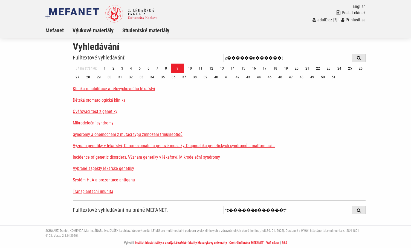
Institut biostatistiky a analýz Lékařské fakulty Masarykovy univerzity (181, 243)
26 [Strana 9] (361, 68)
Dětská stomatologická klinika (99, 100)
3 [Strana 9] (122, 68)
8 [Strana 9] (166, 68)
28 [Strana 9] (88, 77)
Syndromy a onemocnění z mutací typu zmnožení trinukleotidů (128, 134)
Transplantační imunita (93, 191)
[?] (335, 19)
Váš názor (272, 243)
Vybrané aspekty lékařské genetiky (103, 168)
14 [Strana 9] (233, 68)
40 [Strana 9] (216, 77)
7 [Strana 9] (157, 68)
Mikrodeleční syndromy (93, 123)
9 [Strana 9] (177, 68)
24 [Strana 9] (339, 68)
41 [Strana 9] (227, 77)
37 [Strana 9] (184, 77)
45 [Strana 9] (269, 77)
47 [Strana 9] (291, 77)
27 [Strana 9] (77, 77)
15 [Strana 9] (243, 68)
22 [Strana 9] (318, 68)
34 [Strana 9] (152, 77)
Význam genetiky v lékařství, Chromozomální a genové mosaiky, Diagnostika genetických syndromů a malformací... (174, 145)
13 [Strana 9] (222, 68)
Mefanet (54, 30)
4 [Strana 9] (131, 68)
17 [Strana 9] (265, 68)
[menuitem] (59, 30)
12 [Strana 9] (211, 68)
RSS (284, 243)
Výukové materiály (93, 30)
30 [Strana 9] (109, 77)
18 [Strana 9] (275, 68)
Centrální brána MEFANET (246, 243)
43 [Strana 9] (248, 77)
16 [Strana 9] (254, 68)
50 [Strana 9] (323, 77)
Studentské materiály (145, 30)
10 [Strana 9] (190, 68)
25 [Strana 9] (350, 68)
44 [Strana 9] (259, 77)
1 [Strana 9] (105, 68)
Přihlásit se (353, 19)
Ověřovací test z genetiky (95, 111)
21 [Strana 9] (307, 68)
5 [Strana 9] (140, 68)
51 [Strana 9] (333, 77)
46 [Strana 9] (280, 77)
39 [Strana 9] (205, 77)
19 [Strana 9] (286, 68)
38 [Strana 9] (195, 77)
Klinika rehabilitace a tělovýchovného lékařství (114, 88)
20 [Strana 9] (297, 68)
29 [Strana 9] (99, 77)
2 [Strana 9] (113, 68)
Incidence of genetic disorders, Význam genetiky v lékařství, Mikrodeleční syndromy (146, 157)
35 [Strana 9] (163, 77)
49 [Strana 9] (312, 77)
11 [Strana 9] (200, 68)
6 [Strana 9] (148, 68)
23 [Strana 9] (329, 68)
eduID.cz (322, 19)
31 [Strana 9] (120, 77)
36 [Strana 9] (173, 77)
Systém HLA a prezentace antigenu (104, 180)
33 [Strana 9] (141, 77)
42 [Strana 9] (237, 77)
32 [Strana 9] (131, 77)
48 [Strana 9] (301, 77)
